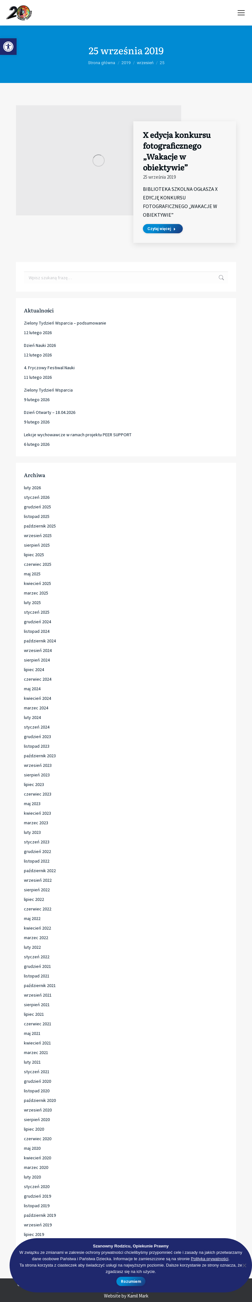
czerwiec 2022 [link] (37, 909)
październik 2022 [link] (40, 870)
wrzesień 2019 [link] (38, 1225)
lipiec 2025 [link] (34, 554)
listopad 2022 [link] (36, 861)
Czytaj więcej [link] (161, 229)
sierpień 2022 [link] (37, 890)
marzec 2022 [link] (36, 937)
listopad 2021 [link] (36, 976)
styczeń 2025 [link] (36, 612)
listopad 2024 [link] (36, 631)
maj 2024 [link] (32, 689)
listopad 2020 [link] (36, 1091)
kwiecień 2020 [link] (37, 1158)
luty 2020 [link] (32, 1177)
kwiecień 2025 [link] (37, 583)
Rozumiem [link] (131, 1281)
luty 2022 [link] (32, 947)
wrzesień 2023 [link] (38, 765)
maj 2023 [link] (32, 803)
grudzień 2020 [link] (37, 1081)
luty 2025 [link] (32, 602)
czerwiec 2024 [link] (37, 679)
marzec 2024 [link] (36, 708)
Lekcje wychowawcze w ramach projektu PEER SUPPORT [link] (77, 435)
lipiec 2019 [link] (34, 1234)
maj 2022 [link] (32, 918)
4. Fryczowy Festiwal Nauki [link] (49, 367)
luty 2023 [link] (32, 832)
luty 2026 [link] (32, 487)
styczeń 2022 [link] (36, 957)
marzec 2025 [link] (36, 593)
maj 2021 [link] (32, 1033)
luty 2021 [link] (32, 1062)
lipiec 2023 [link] (34, 784)
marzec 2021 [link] (36, 1052)
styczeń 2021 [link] (36, 1071)
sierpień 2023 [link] (37, 775)
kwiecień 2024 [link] (37, 698)
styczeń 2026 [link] (36, 497)
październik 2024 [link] (40, 641)
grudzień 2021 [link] (37, 966)
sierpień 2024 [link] (37, 660)
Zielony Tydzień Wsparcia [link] (48, 390)
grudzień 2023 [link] (37, 736)
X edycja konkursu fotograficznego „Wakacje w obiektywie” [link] (177, 151)
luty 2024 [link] (32, 717)
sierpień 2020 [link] (37, 1119)
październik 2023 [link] (40, 756)
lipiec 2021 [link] (34, 1014)
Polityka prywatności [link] (209, 1258)
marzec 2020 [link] (36, 1167)
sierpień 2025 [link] (37, 545)
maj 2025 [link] (32, 574)
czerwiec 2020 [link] (37, 1138)
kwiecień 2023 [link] (37, 813)
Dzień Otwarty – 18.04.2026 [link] (49, 412)
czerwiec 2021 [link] (37, 1024)
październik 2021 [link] (40, 985)
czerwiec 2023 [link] (37, 794)
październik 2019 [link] (40, 1215)
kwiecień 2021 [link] (37, 1043)
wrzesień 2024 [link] (38, 650)
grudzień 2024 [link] (37, 622)
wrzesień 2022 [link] (38, 880)
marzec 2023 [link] (36, 823)
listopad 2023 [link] (36, 746)
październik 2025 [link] (40, 526)
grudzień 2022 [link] (37, 851)
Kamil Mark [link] (137, 1296)
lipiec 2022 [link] (34, 899)
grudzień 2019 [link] (37, 1196)
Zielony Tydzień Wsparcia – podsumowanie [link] (65, 323)
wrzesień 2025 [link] (38, 535)
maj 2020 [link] (32, 1148)
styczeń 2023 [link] (36, 842)
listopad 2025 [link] (36, 516)
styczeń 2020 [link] (36, 1186)
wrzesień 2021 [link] (38, 995)
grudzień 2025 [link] (37, 507)
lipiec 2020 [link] (34, 1129)
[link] (8, 46)
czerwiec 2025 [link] (37, 564)
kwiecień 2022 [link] (37, 928)
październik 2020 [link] (40, 1100)
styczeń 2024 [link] (36, 727)
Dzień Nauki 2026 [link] (40, 345)
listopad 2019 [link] (36, 1205)
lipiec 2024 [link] (34, 669)
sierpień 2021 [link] (37, 1004)
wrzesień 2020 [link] (38, 1110)
